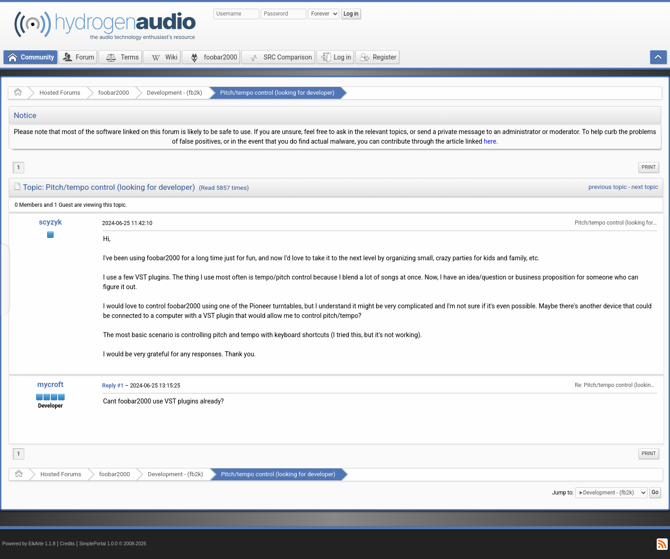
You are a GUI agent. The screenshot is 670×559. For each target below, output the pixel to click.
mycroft (51, 384)
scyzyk (50, 222)
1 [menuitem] (18, 167)
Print (649, 167)
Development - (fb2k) (174, 92)
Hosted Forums (59, 92)
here (490, 141)
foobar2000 (113, 92)
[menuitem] (648, 167)
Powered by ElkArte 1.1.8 (28, 543)
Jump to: (563, 492)
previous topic (607, 186)
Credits (67, 543)
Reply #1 (113, 385)
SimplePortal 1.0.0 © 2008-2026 (112, 543)
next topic (645, 186)
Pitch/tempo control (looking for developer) (277, 92)
